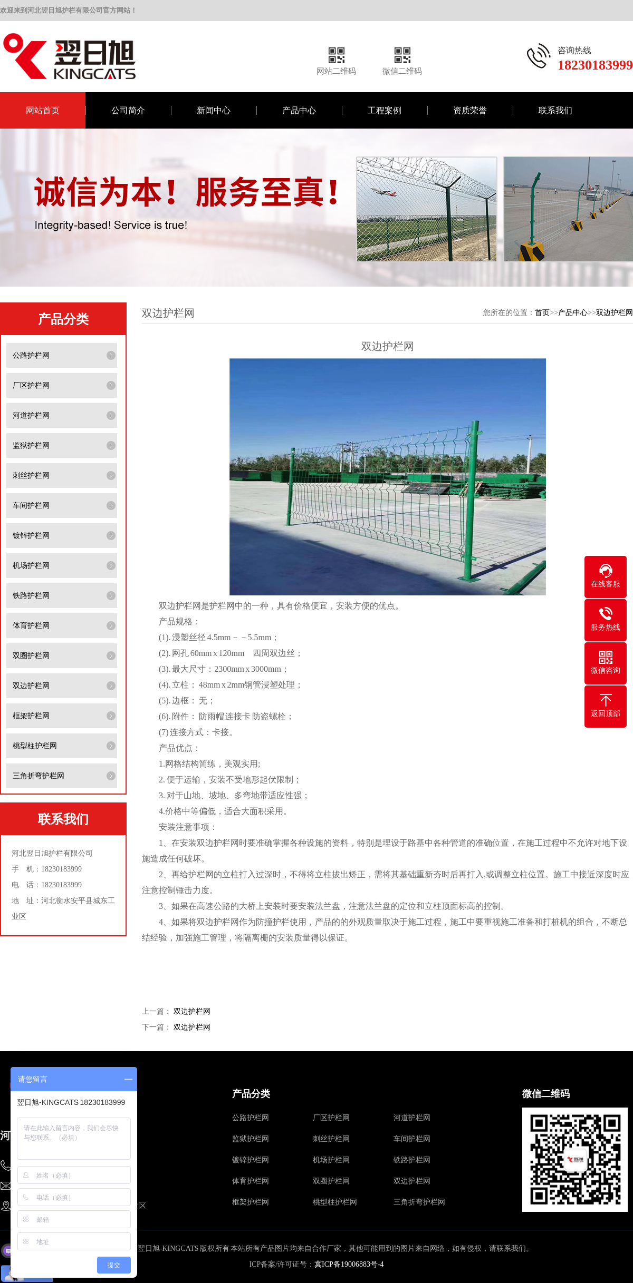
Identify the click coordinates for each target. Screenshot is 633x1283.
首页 (542, 313)
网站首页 (43, 110)
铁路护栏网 (31, 596)
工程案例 (384, 110)
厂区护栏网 (31, 385)
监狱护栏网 (31, 445)
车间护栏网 (31, 506)
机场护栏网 (31, 566)
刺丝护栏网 (31, 475)
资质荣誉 (470, 110)
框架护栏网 (31, 716)
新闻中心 (214, 110)
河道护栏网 (31, 415)
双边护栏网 (31, 686)
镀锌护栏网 (31, 536)
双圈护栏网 (31, 656)
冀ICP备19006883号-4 (348, 1264)
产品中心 (299, 110)
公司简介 (128, 110)
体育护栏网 (31, 626)
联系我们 (555, 110)
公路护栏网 (31, 355)
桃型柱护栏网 (35, 746)
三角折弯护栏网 (38, 776)
